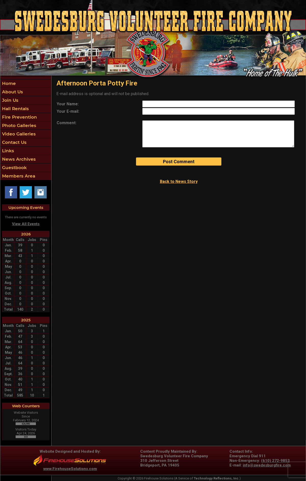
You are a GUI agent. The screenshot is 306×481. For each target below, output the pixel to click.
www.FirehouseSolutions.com (70, 468)
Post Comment (179, 161)
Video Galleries (18, 133)
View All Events (26, 224)
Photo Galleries (18, 125)
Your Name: (68, 104)
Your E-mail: (68, 111)
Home (8, 83)
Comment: (66, 122)
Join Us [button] (9, 100)
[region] (25, 129)
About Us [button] (12, 91)
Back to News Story (179, 181)
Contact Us (14, 142)
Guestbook (14, 167)
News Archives (18, 159)
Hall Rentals (15, 108)
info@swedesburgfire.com (267, 465)
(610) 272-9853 (275, 460)
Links (7, 150)
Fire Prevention (19, 117)
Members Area (18, 176)
